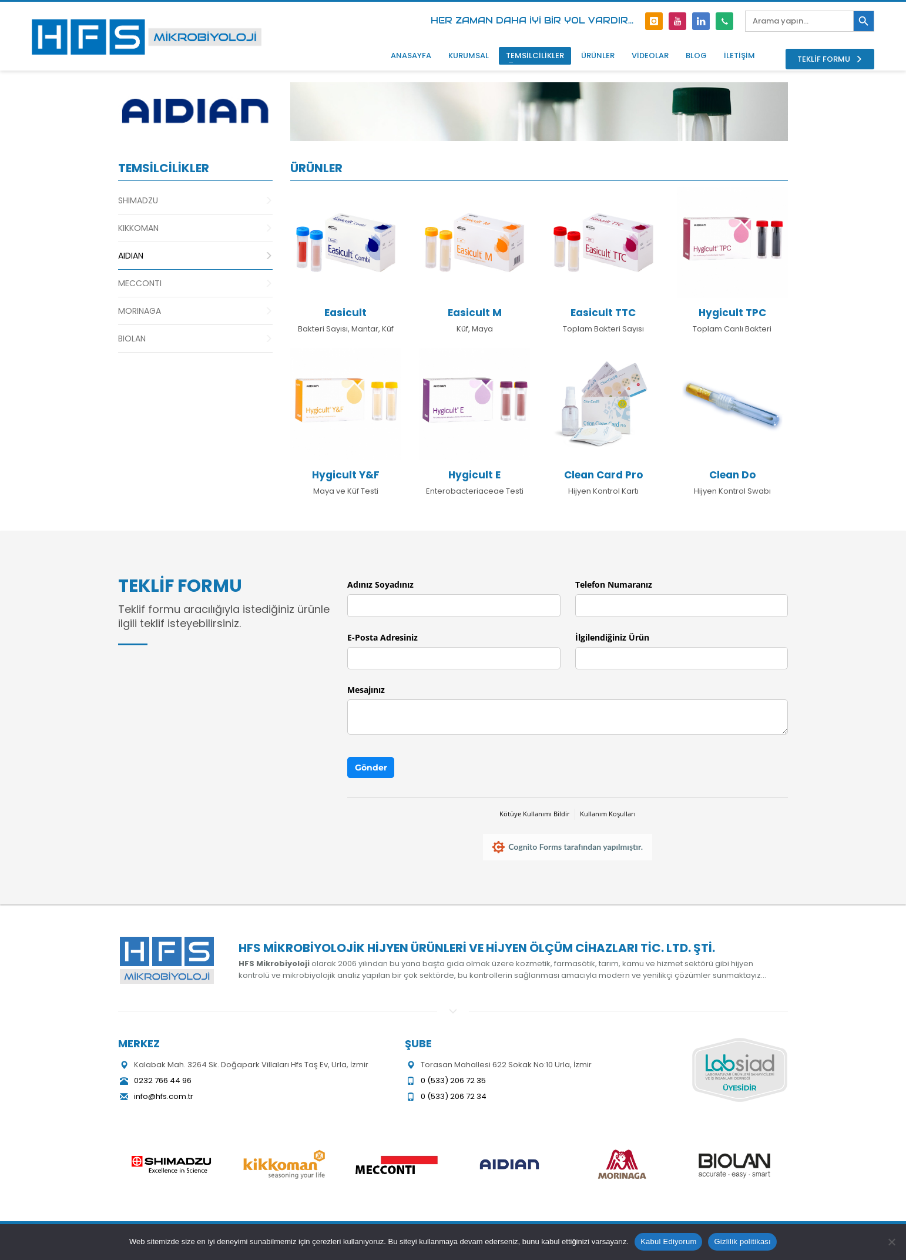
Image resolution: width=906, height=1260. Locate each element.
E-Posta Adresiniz (382, 637)
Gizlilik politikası (742, 1241)
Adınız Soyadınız (380, 584)
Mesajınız (366, 689)
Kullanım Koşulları (608, 813)
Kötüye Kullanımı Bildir (534, 813)
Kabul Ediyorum (668, 1241)
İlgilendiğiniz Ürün (612, 637)
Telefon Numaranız (613, 584)
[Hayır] (891, 1242)
